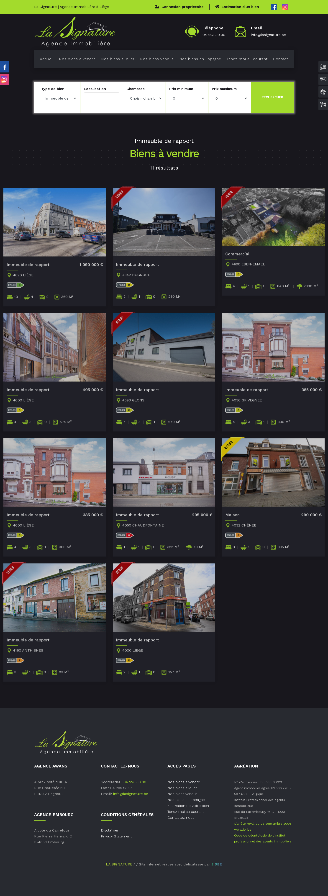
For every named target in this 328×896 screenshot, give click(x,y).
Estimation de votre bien (188, 805)
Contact (280, 59)
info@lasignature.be (268, 35)
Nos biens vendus (157, 59)
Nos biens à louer (118, 59)
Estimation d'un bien (237, 7)
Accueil (47, 59)
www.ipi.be (242, 829)
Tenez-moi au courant (247, 59)
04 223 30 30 (213, 35)
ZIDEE (216, 864)
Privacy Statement (116, 836)
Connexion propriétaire (179, 7)
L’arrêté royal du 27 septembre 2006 (262, 823)
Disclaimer (109, 830)
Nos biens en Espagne (200, 59)
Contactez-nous (180, 817)
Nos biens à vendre (77, 59)
